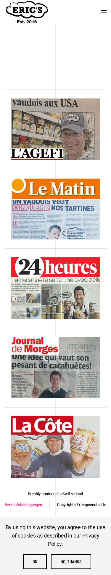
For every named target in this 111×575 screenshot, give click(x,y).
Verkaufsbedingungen (23, 504)
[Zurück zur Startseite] (26, 12)
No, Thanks (71, 561)
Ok (35, 561)
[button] (104, 12)
